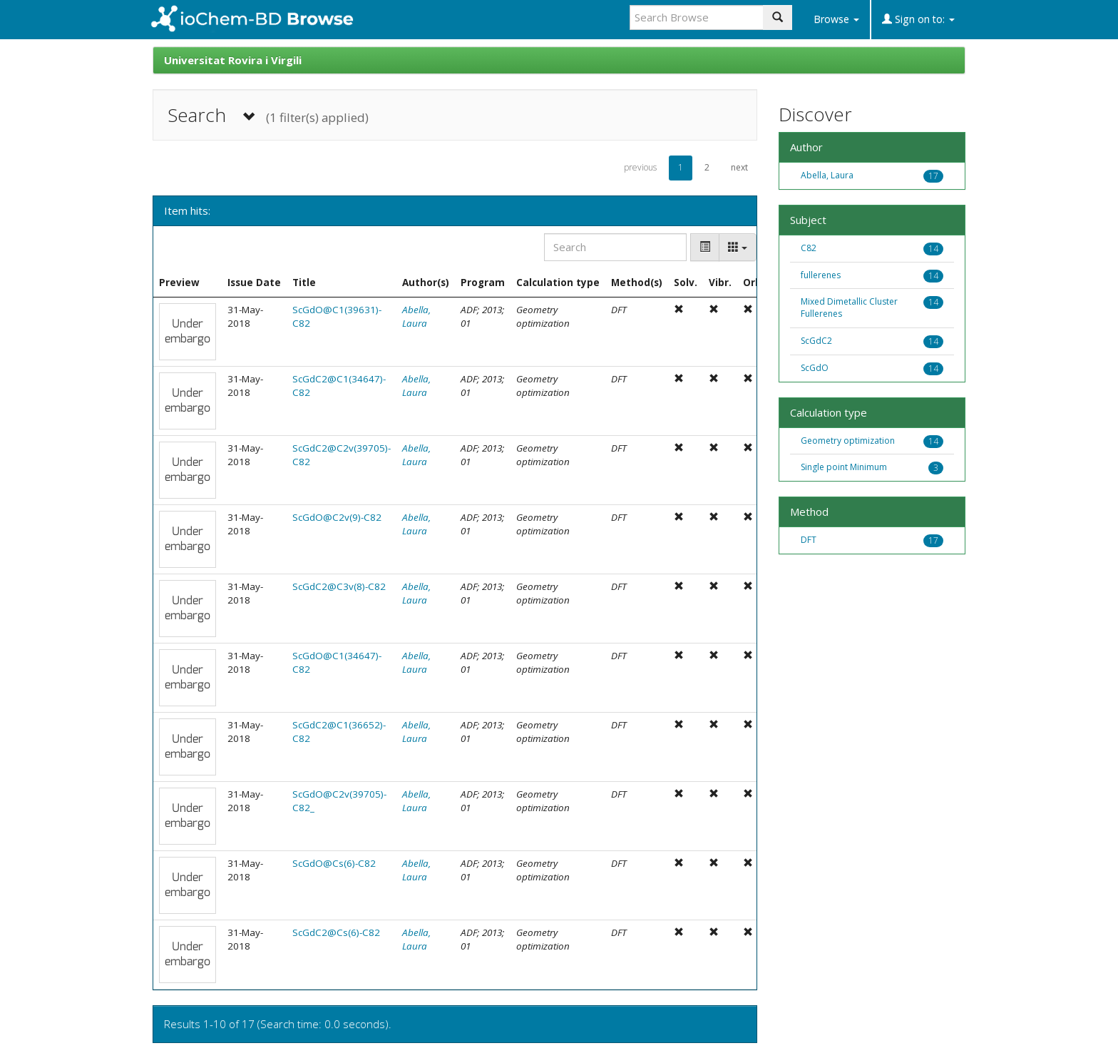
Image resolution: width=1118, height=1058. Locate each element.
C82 (808, 248)
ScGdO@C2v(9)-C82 (336, 517)
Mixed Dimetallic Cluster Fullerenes (849, 307)
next (739, 167)
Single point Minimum (844, 467)
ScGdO (815, 368)
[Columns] (738, 247)
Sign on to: (918, 19)
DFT (808, 540)
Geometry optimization (848, 440)
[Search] (615, 247)
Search (268, 115)
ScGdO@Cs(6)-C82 (334, 863)
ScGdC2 (816, 341)
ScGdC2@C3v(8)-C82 (339, 586)
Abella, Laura (416, 316)
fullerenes (821, 275)
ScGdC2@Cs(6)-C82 (336, 932)
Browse (836, 19)
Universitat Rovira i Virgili (233, 60)
